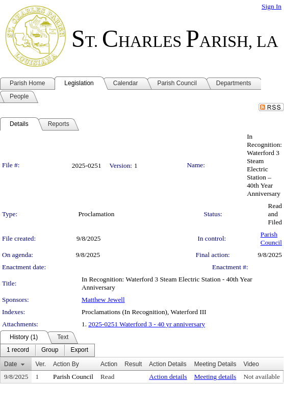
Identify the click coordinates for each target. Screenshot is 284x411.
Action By (66, 364)
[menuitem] (18, 350)
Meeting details (215, 376)
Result (133, 364)
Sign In (271, 6)
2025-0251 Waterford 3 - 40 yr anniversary (146, 324)
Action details (168, 376)
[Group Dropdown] (49, 350)
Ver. (40, 364)
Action (108, 364)
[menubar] (47, 350)
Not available (261, 376)
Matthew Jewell (103, 299)
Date (10, 364)
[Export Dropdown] (79, 350)
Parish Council (271, 238)
